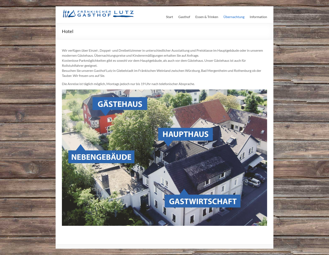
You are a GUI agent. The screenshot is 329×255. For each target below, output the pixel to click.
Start (169, 17)
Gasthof (184, 17)
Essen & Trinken (206, 17)
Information (258, 17)
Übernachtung (233, 17)
